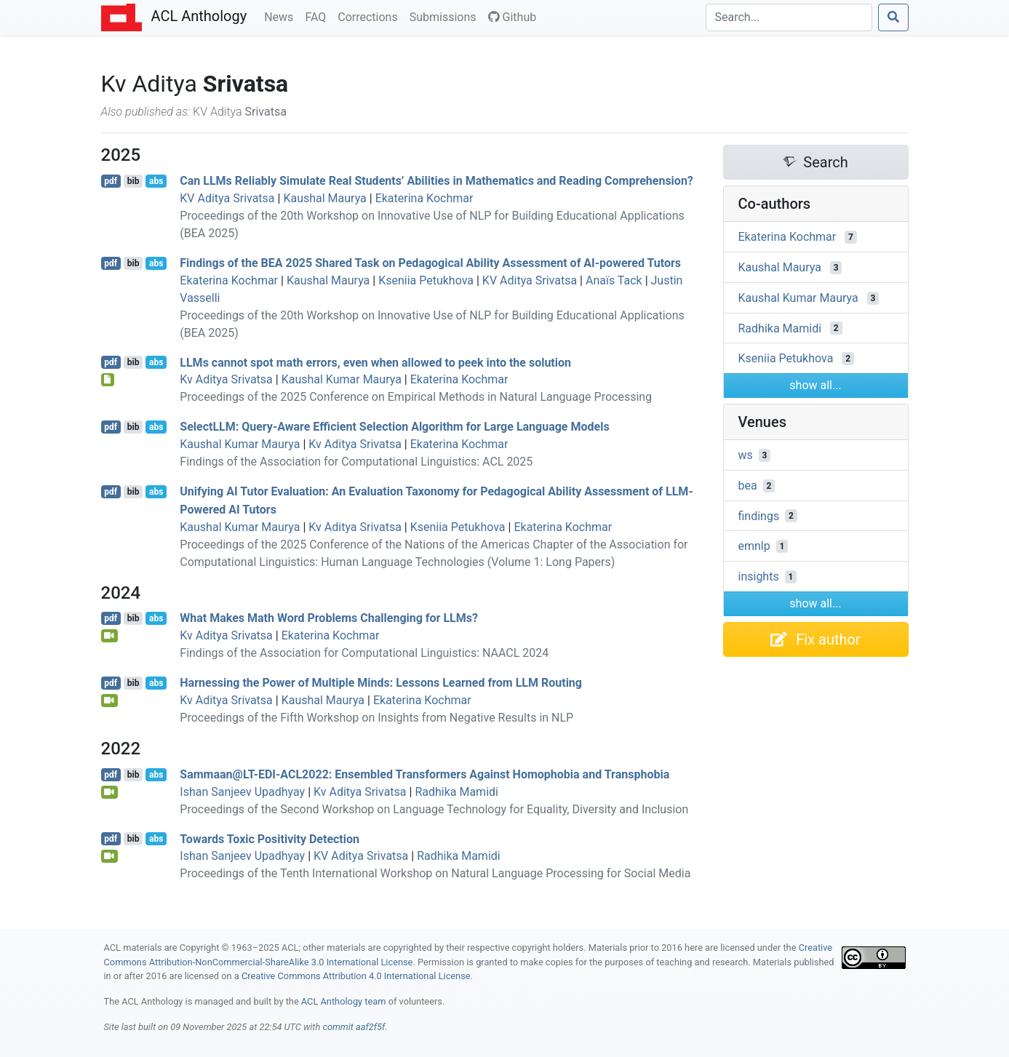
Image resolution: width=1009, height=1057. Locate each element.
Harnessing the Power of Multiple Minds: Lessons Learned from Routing (381, 683)
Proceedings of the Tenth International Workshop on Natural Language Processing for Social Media (435, 873)
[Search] (789, 17)
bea (747, 485)
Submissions (446, 16)
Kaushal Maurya (324, 198)
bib (133, 181)
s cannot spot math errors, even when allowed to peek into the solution (375, 362)
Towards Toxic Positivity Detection (269, 838)
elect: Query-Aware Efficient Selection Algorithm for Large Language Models (394, 427)
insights (758, 576)
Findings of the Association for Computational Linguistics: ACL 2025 (356, 461)
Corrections (370, 16)
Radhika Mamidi (456, 792)
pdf (110, 181)
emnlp (754, 546)
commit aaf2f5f (353, 1026)
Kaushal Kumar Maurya (342, 379)
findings (759, 515)
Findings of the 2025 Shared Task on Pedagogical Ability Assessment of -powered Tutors (430, 263)
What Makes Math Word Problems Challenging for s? (329, 618)
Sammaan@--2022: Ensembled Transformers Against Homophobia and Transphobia (424, 774)
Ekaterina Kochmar (424, 198)
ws (745, 455)
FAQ (318, 16)
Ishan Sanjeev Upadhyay (242, 792)
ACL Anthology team (343, 1001)
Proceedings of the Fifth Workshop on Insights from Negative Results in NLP (376, 718)
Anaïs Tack (614, 280)
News (281, 16)
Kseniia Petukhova (426, 280)
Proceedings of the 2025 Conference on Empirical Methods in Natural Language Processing (416, 397)
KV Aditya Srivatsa (227, 198)
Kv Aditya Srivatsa (226, 379)
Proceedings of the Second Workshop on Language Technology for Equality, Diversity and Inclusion (434, 809)
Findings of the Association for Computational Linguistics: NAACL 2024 (364, 653)
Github (512, 17)
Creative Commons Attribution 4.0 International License (356, 975)
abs (156, 181)
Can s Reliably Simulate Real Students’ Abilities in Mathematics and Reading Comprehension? (436, 181)
